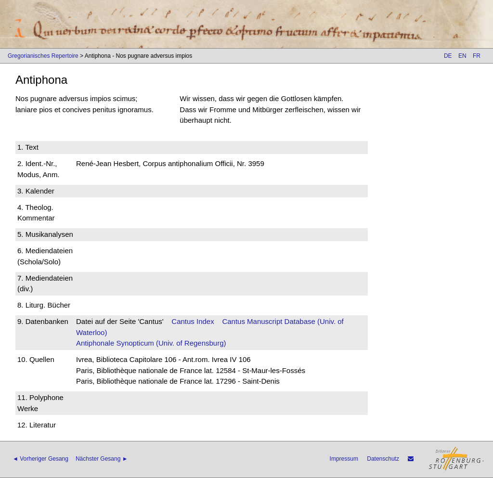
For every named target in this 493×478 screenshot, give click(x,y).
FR (476, 55)
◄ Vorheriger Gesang (40, 458)
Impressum (344, 458)
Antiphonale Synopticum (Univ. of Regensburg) (151, 343)
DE (448, 55)
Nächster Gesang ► (102, 458)
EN (462, 55)
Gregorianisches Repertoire (43, 55)
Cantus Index (192, 321)
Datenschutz (383, 458)
